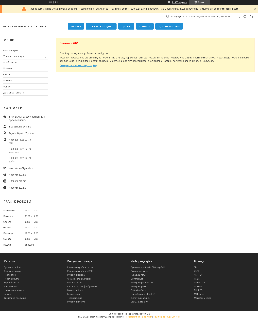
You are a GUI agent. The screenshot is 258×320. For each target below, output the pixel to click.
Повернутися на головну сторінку (78, 65)
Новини (7, 68)
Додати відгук (244, 16)
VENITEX (198, 274)
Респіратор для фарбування (82, 286)
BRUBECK (198, 290)
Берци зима (73, 293)
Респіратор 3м (74, 282)
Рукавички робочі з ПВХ (80, 270)
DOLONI (198, 286)
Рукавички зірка (76, 274)
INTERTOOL (199, 282)
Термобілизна (11, 282)
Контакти (144, 26)
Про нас (126, 26)
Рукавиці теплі (138, 274)
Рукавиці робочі (12, 267)
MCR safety (200, 293)
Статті (7, 74)
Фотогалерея (10, 50)
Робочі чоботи (138, 290)
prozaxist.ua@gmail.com (22, 168)
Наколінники (10, 286)
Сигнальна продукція (15, 297)
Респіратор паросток (142, 282)
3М (195, 267)
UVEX (196, 270)
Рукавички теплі (76, 301)
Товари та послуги (100, 26)
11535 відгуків (179, 2)
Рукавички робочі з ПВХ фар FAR (148, 267)
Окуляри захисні (12, 270)
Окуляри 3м (137, 278)
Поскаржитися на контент (139, 316)
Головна (76, 26)
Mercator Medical (202, 297)
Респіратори (10, 274)
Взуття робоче (75, 290)
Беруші (7, 293)
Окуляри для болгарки (79, 278)
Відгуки (7, 86)
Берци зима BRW (139, 301)
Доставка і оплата (169, 26)
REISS (197, 278)
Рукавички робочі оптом (80, 267)
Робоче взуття (11, 278)
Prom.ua (145, 313)
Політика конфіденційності (167, 316)
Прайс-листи (10, 62)
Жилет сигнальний (140, 297)
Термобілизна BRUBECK (143, 293)
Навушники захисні (14, 290)
